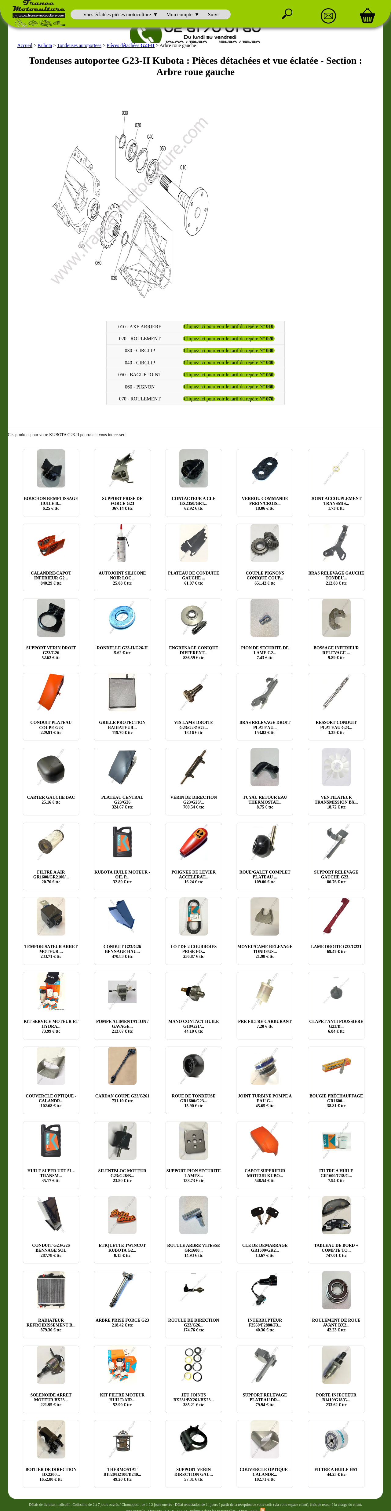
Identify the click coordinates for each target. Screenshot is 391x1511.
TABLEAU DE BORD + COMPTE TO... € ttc (336, 1250)
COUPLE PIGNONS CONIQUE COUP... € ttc (265, 578)
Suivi (213, 14)
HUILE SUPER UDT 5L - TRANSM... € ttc (51, 1175)
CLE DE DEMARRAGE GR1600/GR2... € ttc (265, 1250)
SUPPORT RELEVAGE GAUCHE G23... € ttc (336, 876)
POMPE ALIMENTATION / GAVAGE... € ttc (122, 1026)
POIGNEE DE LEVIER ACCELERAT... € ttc (193, 876)
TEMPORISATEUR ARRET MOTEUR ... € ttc (51, 951)
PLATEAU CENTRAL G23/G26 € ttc (122, 801)
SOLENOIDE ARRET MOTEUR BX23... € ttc (50, 1399)
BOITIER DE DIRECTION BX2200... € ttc (50, 1474)
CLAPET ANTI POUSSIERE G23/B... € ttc (336, 1026)
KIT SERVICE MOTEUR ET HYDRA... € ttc (51, 1026)
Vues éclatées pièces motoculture (117, 14)
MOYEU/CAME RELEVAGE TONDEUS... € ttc (265, 951)
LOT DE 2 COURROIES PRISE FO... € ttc (193, 951)
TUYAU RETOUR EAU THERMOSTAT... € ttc (265, 801)
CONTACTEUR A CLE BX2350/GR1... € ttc (193, 503)
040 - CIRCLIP (140, 362)
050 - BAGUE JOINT (139, 374)
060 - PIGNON (140, 386)
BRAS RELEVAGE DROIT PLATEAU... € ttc (265, 727)
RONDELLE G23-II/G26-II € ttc (122, 650)
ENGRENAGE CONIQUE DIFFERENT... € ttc (193, 652)
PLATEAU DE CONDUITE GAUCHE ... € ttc (193, 578)
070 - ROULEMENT (140, 398)
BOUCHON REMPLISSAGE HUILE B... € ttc (51, 503)
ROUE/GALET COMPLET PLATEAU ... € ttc (265, 876)
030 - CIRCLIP (140, 350)
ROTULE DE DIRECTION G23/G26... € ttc (193, 1324)
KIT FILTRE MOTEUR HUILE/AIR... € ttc (122, 1399)
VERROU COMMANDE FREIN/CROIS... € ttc (265, 503)
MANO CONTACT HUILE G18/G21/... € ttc (193, 1026)
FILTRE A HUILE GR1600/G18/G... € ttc (336, 1175)
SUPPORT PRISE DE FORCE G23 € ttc (122, 503)
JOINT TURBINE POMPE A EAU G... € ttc (265, 1100)
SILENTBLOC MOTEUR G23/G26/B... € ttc (122, 1175)
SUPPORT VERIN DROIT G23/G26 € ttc (51, 652)
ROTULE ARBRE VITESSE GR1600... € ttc (193, 1250)
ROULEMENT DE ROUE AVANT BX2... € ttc (336, 1324)
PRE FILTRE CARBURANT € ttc (265, 1023)
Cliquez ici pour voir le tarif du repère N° (228, 326)
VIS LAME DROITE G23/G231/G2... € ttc (193, 727)
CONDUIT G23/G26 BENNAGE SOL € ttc (51, 1250)
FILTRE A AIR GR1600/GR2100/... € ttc (51, 876)
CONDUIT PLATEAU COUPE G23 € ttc (50, 727)
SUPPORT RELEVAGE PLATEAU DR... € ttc (265, 1399)
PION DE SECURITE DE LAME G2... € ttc (265, 652)
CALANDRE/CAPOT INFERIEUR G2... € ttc (51, 578)
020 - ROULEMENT (140, 338)
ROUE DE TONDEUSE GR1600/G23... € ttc (193, 1100)
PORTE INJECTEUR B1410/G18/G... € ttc (336, 1399)
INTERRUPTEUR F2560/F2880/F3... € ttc (265, 1324)
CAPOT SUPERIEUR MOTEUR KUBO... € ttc (265, 1175)
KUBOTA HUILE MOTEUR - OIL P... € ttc (122, 876)
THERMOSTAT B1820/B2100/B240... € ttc (122, 1474)
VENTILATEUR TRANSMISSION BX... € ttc (336, 801)
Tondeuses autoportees (79, 44)
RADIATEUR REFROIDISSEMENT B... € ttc (51, 1324)
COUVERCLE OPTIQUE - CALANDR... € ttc (51, 1100)
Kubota (45, 44)
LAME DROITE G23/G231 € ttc (336, 949)
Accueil (24, 44)
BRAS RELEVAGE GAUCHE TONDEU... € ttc (336, 578)
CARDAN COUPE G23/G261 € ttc (122, 1098)
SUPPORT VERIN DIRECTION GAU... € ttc (193, 1474)
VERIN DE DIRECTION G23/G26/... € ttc (193, 801)
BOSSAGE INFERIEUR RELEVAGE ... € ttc (336, 652)
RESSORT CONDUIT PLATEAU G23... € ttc (336, 727)
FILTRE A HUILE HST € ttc (336, 1471)
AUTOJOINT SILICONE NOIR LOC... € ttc (122, 578)
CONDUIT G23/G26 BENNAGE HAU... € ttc (122, 951)
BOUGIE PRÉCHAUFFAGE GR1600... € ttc (336, 1100)
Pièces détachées (131, 44)
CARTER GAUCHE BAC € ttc (51, 799)
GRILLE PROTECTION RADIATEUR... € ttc (122, 727)
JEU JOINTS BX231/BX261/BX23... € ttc (193, 1399)
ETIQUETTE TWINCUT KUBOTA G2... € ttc (122, 1250)
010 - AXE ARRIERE (139, 326)
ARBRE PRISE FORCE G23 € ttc (122, 1322)
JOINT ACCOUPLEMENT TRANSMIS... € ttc (336, 503)
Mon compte (179, 14)
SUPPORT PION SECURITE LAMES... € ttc (193, 1175)
